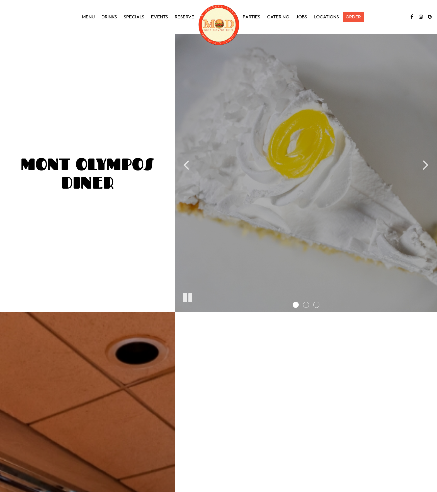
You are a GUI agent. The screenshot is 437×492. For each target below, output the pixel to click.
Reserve (184, 17)
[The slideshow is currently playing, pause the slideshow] (187, 297)
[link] (218, 25)
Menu (88, 17)
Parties (251, 17)
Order (353, 17)
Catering (278, 17)
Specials (134, 17)
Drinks (109, 17)
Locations (326, 17)
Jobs (301, 17)
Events (159, 17)
